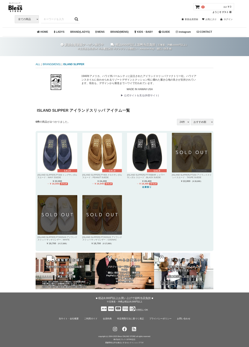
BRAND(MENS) (119, 32)
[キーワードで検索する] (76, 19)
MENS (100, 32)
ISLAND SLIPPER (73, 64)
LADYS (59, 32)
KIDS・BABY (143, 32)
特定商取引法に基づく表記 (130, 318)
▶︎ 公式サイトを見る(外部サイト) (140, 95)
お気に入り (209, 19)
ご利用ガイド (90, 318)
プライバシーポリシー (160, 318)
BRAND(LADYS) (80, 32)
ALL (38, 64)
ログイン (226, 19)
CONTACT (204, 32)
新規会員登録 (189, 19)
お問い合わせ (183, 318)
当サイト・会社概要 (69, 318)
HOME (42, 32)
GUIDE (164, 32)
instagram (183, 32)
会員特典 (107, 318)
